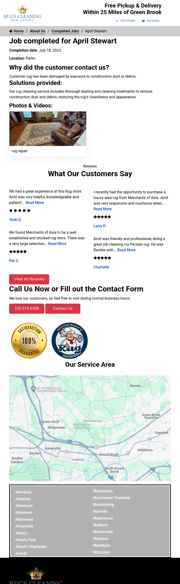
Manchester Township (111, 498)
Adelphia (22, 499)
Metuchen (101, 552)
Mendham (101, 545)
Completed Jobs (65, 31)
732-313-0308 (125, 20)
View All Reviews (29, 279)
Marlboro (100, 525)
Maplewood (102, 518)
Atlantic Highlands (30, 546)
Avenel (21, 553)
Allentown (23, 512)
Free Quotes (151, 20)
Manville (100, 511)
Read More (35, 202)
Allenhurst (24, 506)
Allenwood (24, 519)
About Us (37, 31)
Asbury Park (25, 540)
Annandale (24, 526)
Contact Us (63, 308)
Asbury (21, 533)
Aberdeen (23, 492)
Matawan (101, 538)
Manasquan (103, 491)
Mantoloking (103, 504)
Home (16, 31)
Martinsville (103, 532)
